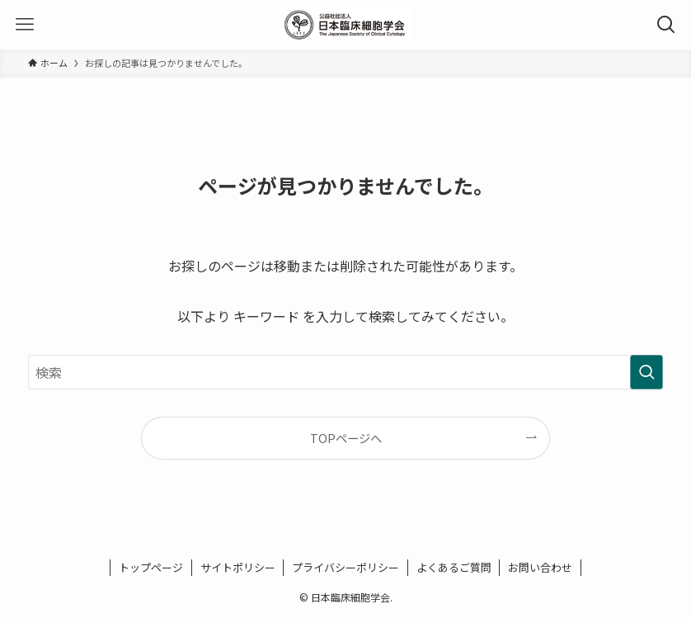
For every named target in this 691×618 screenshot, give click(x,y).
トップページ (151, 567)
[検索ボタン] (666, 25)
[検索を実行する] (646, 372)
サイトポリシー (237, 567)
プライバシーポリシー (345, 567)
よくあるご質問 (453, 567)
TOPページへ (346, 437)
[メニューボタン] (24, 25)
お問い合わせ (540, 567)
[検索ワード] (346, 372)
